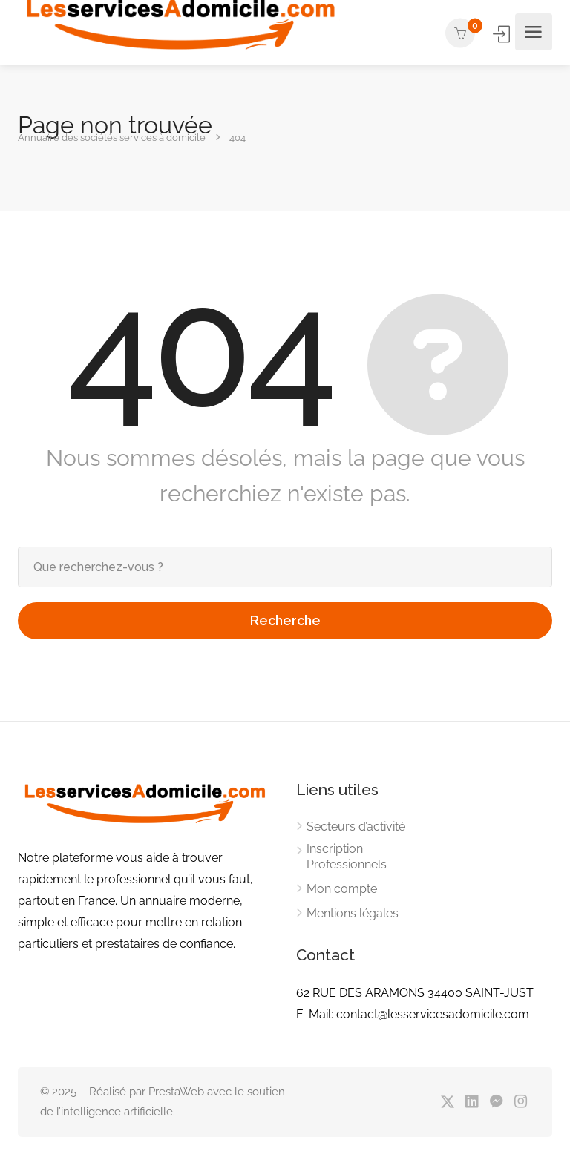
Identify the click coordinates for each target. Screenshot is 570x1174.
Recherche (285, 620)
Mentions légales (353, 913)
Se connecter (503, 33)
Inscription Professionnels (347, 856)
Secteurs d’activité (356, 827)
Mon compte (342, 889)
